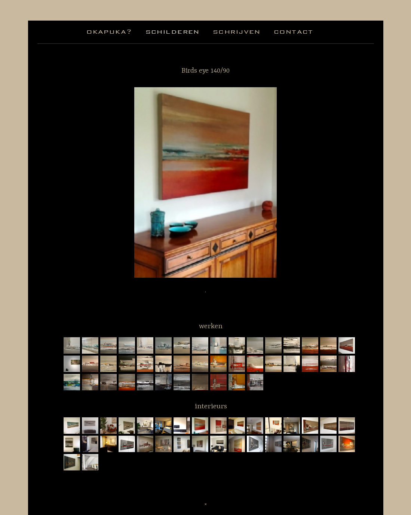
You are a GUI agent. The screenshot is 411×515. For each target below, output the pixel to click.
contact (293, 31)
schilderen (172, 31)
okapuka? (109, 31)
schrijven (237, 31)
